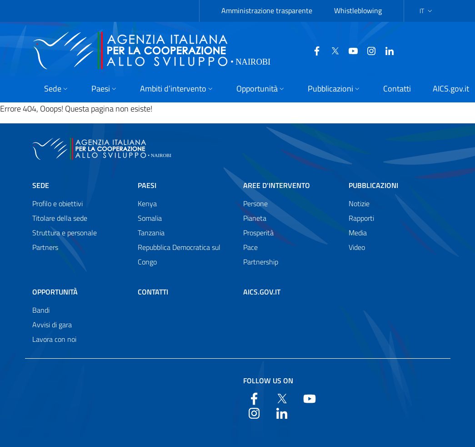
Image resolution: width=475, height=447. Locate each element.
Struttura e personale (64, 232)
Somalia (150, 218)
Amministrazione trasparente (266, 10)
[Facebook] (295, 50)
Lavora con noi (54, 339)
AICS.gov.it (261, 291)
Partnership (260, 261)
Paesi (147, 185)
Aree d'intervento (276, 185)
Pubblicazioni (373, 185)
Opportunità (55, 291)
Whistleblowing (358, 10)
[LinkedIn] (368, 50)
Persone (255, 203)
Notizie (359, 203)
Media (358, 232)
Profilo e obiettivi (57, 203)
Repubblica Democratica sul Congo (179, 254)
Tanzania (151, 232)
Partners (45, 247)
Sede (40, 185)
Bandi (41, 310)
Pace (250, 247)
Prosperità (258, 232)
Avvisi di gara (52, 324)
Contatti (153, 291)
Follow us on (268, 380)
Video (357, 247)
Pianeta (254, 218)
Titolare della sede (59, 218)
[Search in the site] (431, 50)
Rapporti (361, 218)
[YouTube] (331, 50)
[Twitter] (313, 50)
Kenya (147, 203)
